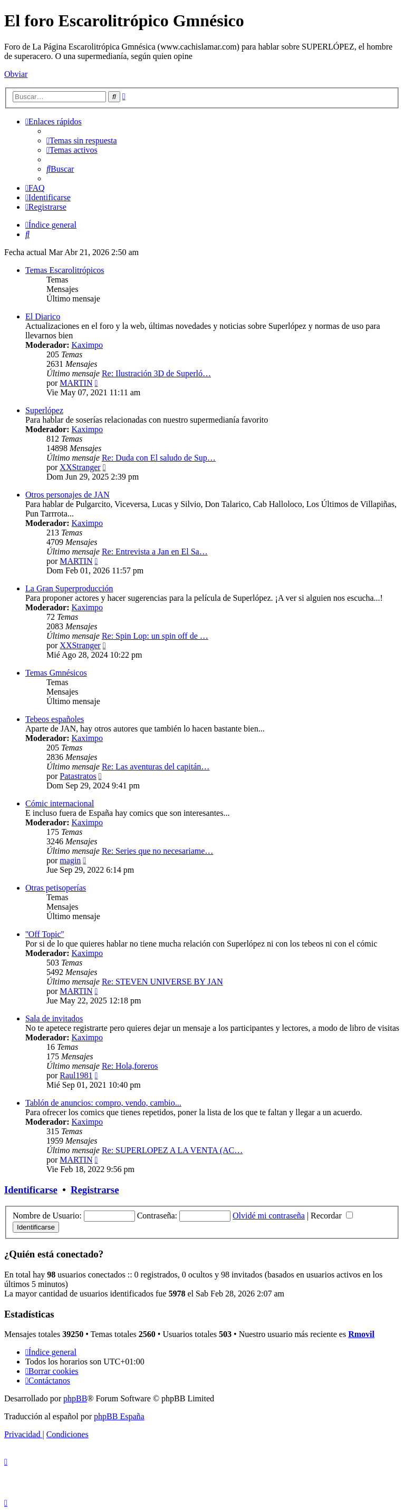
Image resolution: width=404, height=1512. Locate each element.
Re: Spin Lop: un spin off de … (155, 635)
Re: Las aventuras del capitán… (155, 766)
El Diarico (42, 316)
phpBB (75, 1398)
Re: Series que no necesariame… (157, 850)
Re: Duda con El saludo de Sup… (159, 457)
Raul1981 (76, 1075)
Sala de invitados (54, 1018)
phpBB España (119, 1416)
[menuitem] (81, 140)
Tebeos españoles (54, 719)
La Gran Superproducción (69, 588)
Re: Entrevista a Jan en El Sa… (155, 551)
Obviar (15, 74)
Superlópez (44, 410)
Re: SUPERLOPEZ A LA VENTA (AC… (172, 1150)
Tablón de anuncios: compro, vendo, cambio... (103, 1102)
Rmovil (361, 1334)
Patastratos (78, 776)
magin (70, 860)
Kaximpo (87, 344)
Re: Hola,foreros (130, 1065)
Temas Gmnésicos (56, 672)
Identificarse (30, 1189)
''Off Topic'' (44, 934)
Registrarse (95, 1189)
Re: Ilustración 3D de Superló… (156, 373)
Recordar (332, 1215)
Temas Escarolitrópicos (64, 270)
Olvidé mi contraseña (269, 1215)
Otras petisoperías (55, 887)
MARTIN (76, 382)
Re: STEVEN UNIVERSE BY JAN (162, 981)
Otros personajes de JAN (67, 494)
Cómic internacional (59, 803)
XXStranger (80, 467)
